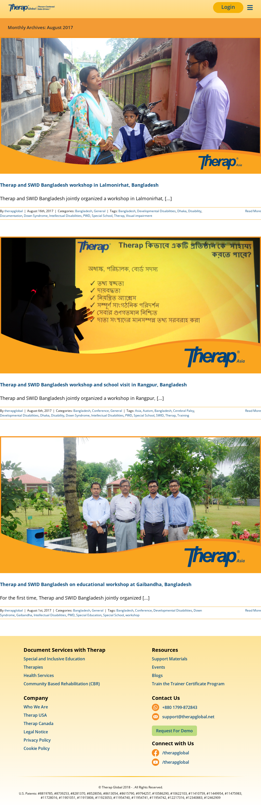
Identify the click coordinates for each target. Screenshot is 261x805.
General (99, 211)
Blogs (157, 675)
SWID (160, 415)
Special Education (89, 615)
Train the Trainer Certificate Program (188, 684)
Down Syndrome (36, 215)
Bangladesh (83, 211)
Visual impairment (139, 215)
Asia (138, 410)
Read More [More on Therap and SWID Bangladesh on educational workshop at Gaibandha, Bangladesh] (253, 610)
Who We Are (36, 707)
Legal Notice (36, 732)
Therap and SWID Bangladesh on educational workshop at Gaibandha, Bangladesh (96, 584)
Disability (194, 211)
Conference (100, 410)
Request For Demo (174, 731)
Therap (119, 215)
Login (228, 6)
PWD (86, 215)
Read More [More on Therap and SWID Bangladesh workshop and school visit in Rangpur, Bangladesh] (253, 410)
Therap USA (35, 715)
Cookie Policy (37, 748)
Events (158, 667)
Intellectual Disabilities (65, 215)
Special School (102, 215)
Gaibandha (24, 615)
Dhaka (182, 211)
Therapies (33, 667)
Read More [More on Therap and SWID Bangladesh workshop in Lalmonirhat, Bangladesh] (253, 211)
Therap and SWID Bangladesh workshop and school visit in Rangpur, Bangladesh (93, 384)
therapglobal (13, 211)
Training (183, 415)
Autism (148, 410)
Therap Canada (38, 723)
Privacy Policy (37, 740)
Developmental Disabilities (156, 211)
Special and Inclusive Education (54, 659)
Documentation (11, 215)
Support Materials (169, 659)
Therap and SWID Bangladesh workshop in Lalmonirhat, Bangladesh (79, 185)
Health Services (39, 675)
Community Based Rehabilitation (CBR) (62, 684)
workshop (132, 615)
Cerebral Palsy (183, 410)
